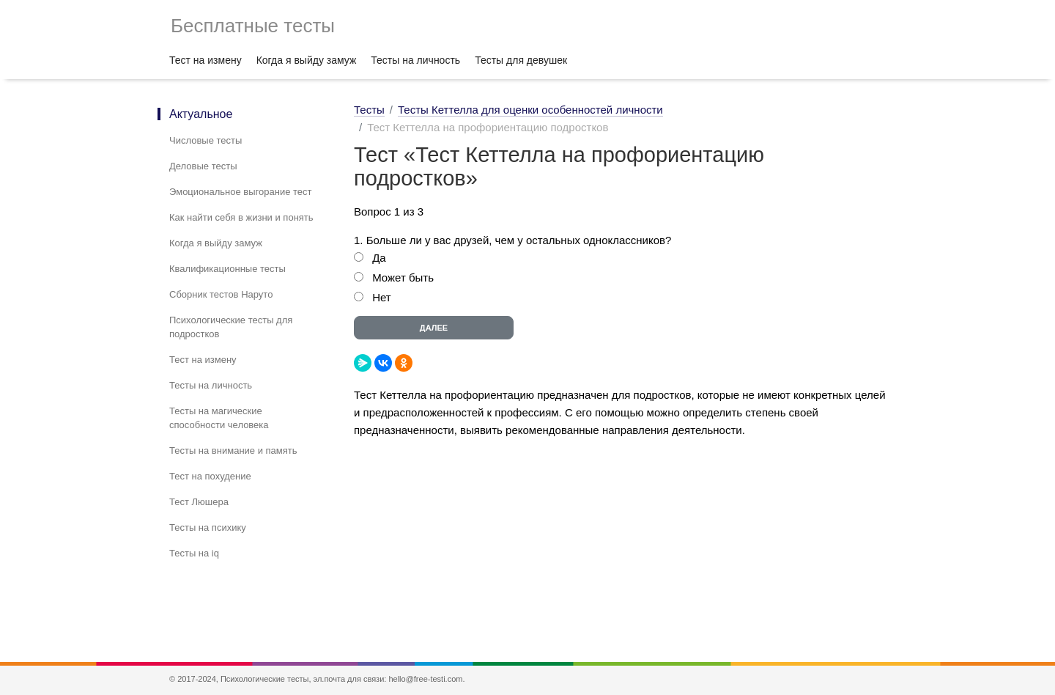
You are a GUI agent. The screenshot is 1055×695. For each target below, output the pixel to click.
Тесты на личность (415, 60)
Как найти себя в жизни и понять (241, 217)
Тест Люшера (199, 501)
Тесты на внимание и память (233, 450)
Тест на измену (205, 60)
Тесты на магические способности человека (219, 417)
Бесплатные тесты (253, 26)
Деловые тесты (203, 166)
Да (379, 257)
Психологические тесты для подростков (230, 327)
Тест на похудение (210, 476)
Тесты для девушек (521, 60)
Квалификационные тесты (227, 268)
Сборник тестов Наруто (221, 294)
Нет (381, 297)
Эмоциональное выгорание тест (240, 191)
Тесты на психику (207, 527)
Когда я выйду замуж (306, 60)
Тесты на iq (194, 553)
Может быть (403, 277)
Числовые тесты (205, 140)
